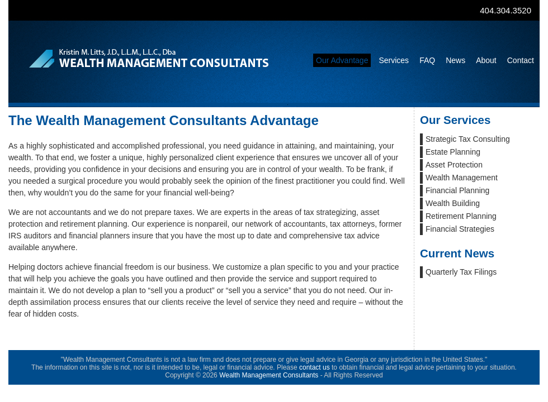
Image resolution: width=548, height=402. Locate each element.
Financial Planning (457, 190)
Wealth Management (462, 177)
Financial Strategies (460, 228)
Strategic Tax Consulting (468, 139)
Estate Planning (453, 151)
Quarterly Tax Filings (461, 271)
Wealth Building (453, 203)
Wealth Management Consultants (268, 375)
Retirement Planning (461, 216)
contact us (314, 367)
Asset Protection (454, 164)
